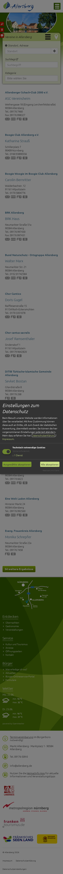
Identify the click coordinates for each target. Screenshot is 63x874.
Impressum (8, 439)
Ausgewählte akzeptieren (17, 464)
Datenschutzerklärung (43, 435)
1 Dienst (17, 455)
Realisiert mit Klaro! (51, 470)
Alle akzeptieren (49, 464)
